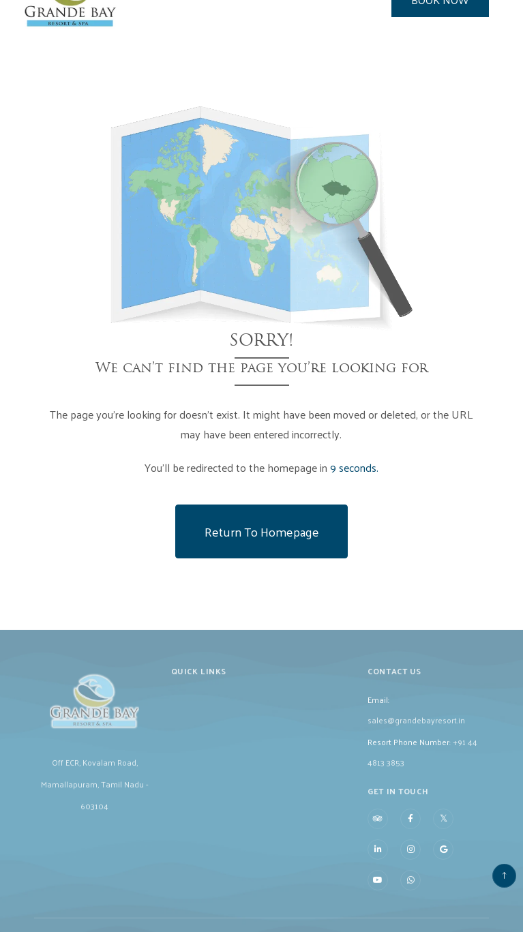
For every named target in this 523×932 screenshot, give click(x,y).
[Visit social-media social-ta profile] (378, 829)
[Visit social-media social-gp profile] (443, 860)
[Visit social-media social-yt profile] (378, 890)
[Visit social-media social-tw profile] (443, 828)
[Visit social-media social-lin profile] (378, 860)
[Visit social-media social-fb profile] (410, 829)
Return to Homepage (262, 531)
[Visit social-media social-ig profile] (410, 860)
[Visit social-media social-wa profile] (410, 890)
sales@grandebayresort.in (416, 730)
